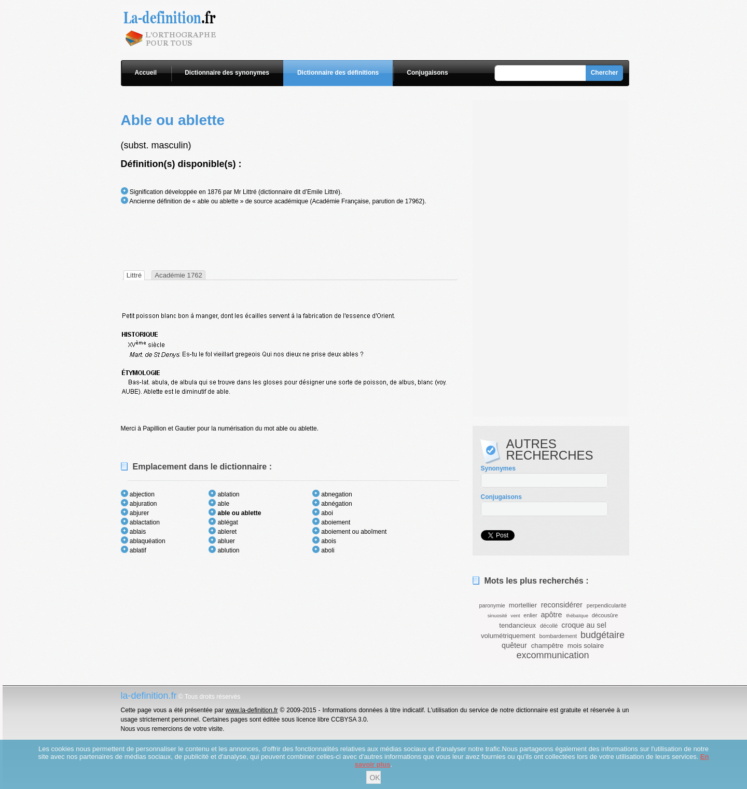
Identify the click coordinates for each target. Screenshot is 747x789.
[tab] (134, 275)
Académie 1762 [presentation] (178, 275)
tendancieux (517, 625)
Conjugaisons (427, 72)
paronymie (492, 605)
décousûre (605, 615)
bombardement (558, 636)
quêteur (514, 645)
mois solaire (586, 645)
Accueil (146, 72)
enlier (530, 615)
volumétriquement (508, 636)
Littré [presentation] (134, 275)
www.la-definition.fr (252, 710)
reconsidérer (562, 605)
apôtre (551, 615)
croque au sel (583, 625)
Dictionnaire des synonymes (227, 72)
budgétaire (602, 635)
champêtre (547, 645)
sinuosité (497, 615)
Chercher (604, 72)
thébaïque (577, 615)
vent (515, 615)
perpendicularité (607, 605)
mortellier (523, 605)
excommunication (552, 655)
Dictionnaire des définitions (338, 72)
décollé (549, 625)
